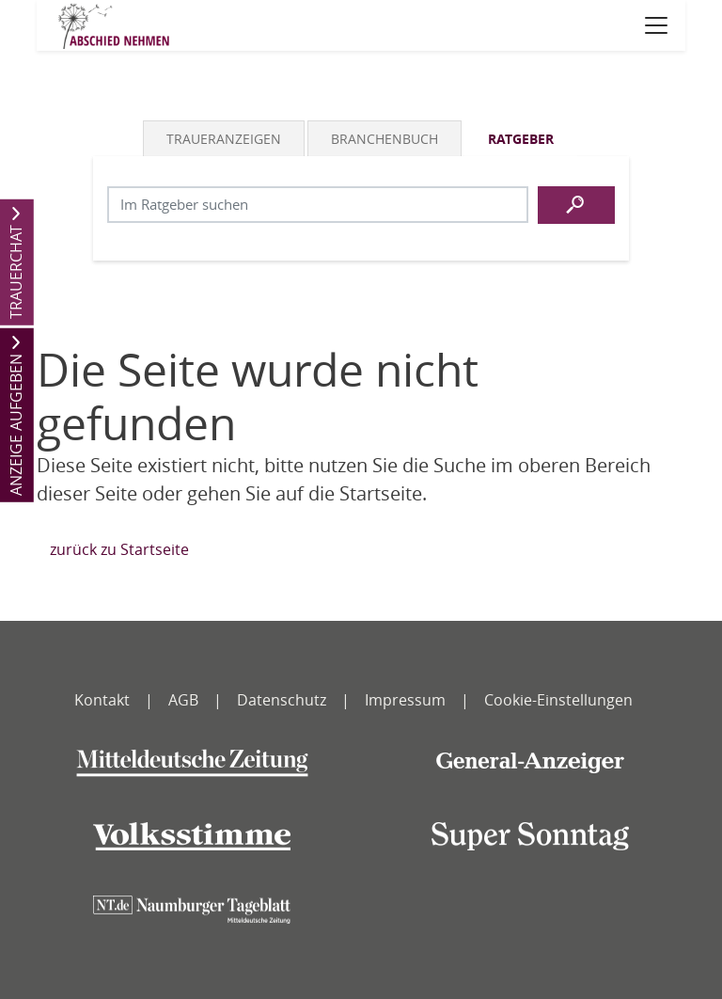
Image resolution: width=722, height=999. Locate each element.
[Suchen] (576, 205)
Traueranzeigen (223, 139)
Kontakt (102, 700)
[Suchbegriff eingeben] (317, 204)
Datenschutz (281, 700)
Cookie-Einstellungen (558, 700)
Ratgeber (521, 139)
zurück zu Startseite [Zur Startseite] (119, 549)
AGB (183, 700)
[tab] (225, 138)
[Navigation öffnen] (656, 25)
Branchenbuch (384, 139)
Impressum (405, 700)
